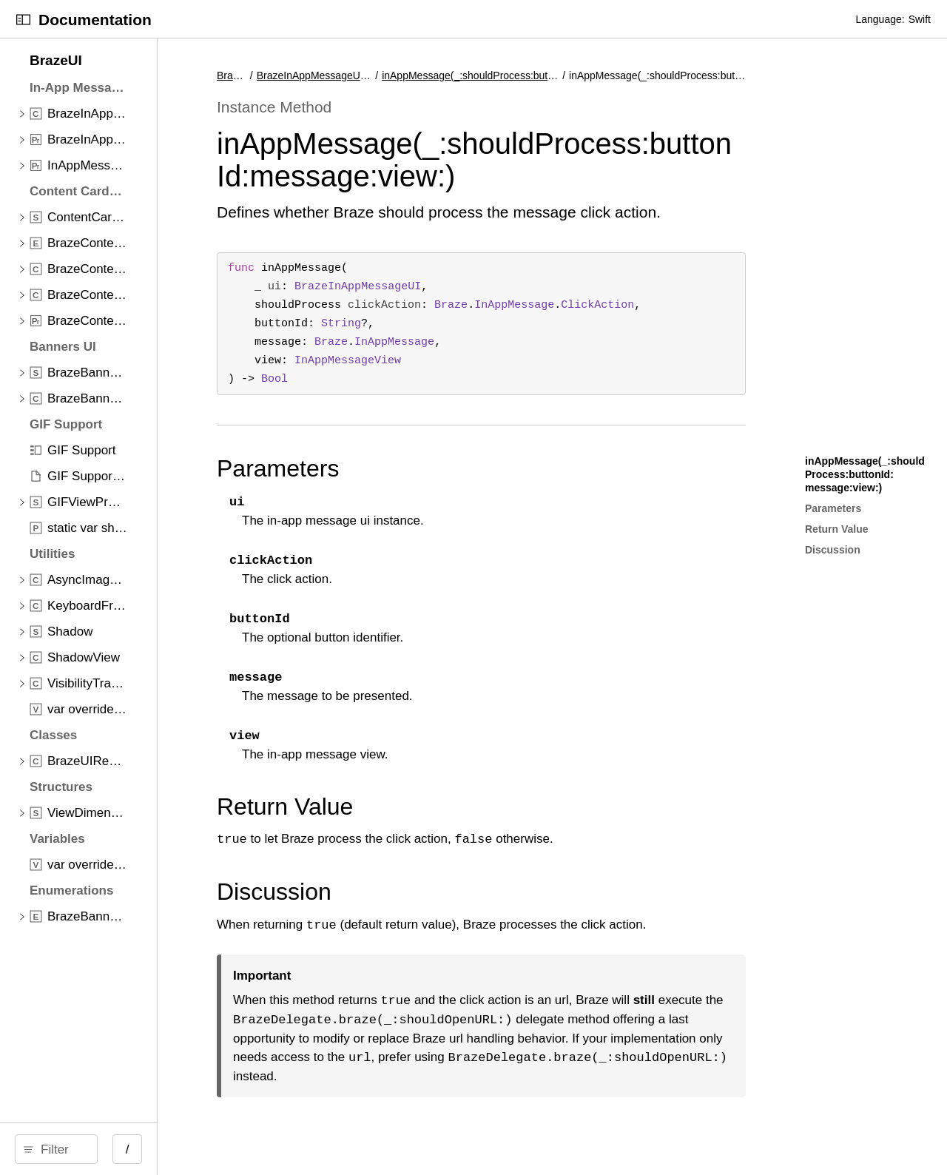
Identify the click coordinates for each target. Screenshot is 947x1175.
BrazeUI (374, 75)
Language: (879, 19)
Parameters (416, 468)
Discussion (412, 891)
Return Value (423, 806)
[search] (125, 1149)
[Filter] (131, 1149)
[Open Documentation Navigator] (23, 19)
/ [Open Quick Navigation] (266, 1149)
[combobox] (131, 1149)
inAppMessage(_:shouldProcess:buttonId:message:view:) (498, 75)
